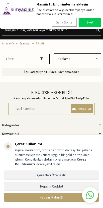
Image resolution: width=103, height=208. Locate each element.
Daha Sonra (64, 22)
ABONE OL (82, 109)
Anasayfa (8, 43)
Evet (90, 22)
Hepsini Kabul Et (51, 197)
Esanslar (24, 43)
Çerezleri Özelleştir (51, 175)
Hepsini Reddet (51, 186)
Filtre (24, 58)
